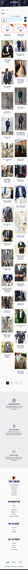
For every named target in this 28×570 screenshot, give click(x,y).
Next (20, 383)
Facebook (14, 543)
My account (14, 527)
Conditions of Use (14, 512)
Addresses (14, 531)
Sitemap (14, 505)
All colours (4, 20)
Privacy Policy (14, 509)
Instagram (14, 545)
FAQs (14, 507)
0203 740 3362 (14, 495)
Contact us (14, 514)
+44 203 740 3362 (14, 549)
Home (3, 10)
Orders (14, 529)
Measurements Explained (14, 516)
